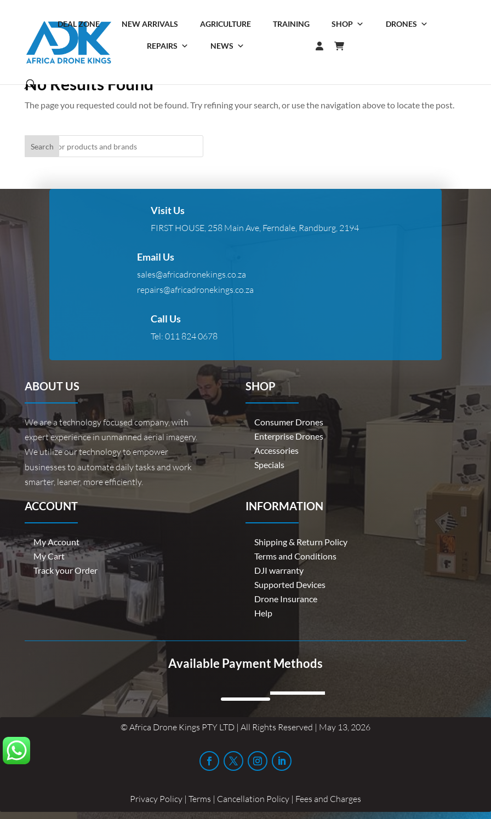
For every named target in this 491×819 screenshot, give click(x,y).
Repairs (168, 46)
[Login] (297, 46)
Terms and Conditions (295, 556)
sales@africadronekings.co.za (191, 274)
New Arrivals (150, 23)
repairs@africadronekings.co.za (195, 289)
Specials (269, 464)
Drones (407, 24)
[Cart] (344, 46)
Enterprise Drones (288, 436)
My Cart (49, 556)
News (227, 46)
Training (291, 23)
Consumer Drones (288, 422)
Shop (348, 24)
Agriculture (225, 23)
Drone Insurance (285, 598)
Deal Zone (79, 23)
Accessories (276, 450)
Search (42, 146)
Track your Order (65, 570)
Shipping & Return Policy (300, 542)
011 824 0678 (191, 336)
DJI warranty (279, 570)
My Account (56, 542)
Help (263, 613)
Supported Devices (290, 584)
